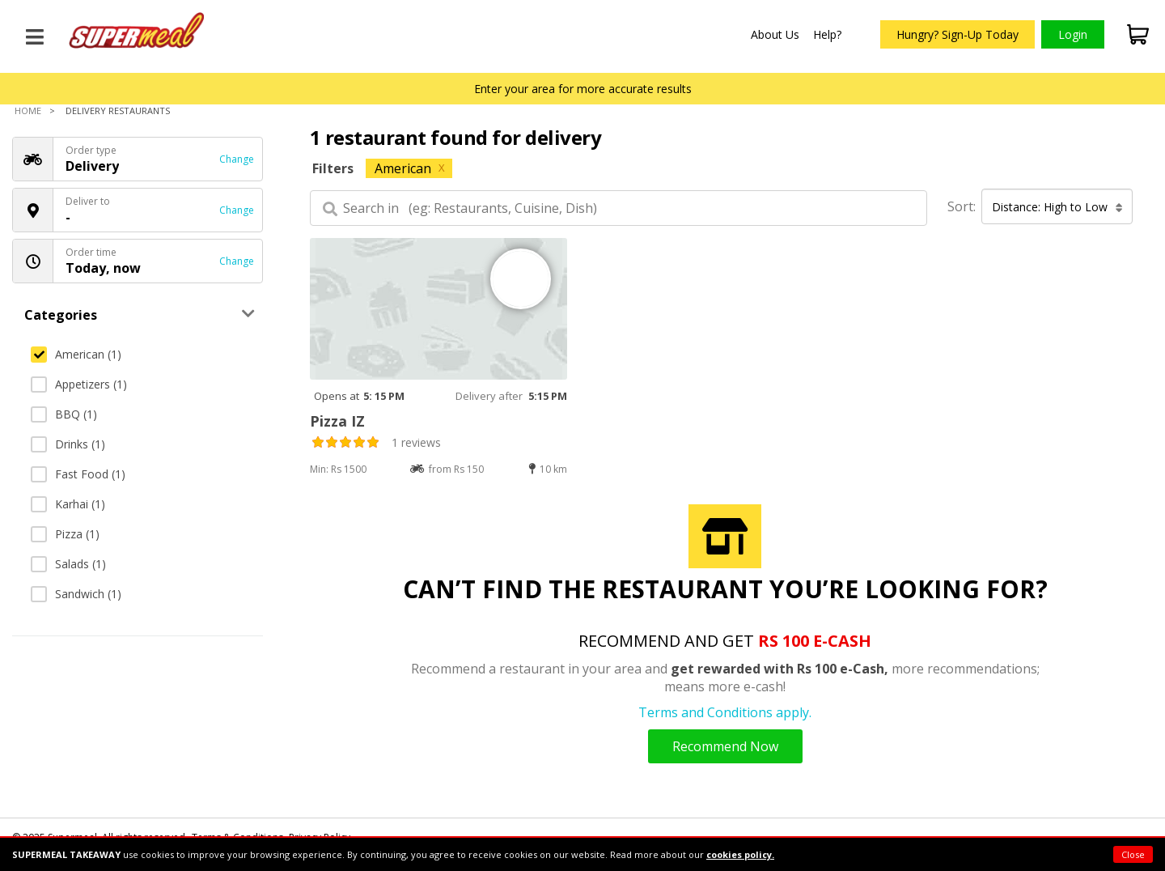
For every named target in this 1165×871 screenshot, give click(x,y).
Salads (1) (68, 563)
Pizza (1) (65, 534)
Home (28, 110)
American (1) (76, 354)
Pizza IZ (337, 421)
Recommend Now (725, 746)
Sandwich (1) (76, 593)
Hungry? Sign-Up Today (957, 34)
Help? (827, 34)
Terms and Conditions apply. (724, 712)
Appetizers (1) (79, 384)
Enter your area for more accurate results (583, 88)
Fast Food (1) (78, 474)
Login (1072, 34)
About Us (775, 34)
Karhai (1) (68, 504)
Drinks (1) (68, 444)
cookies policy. (740, 854)
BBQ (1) (64, 414)
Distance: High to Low (1057, 207)
